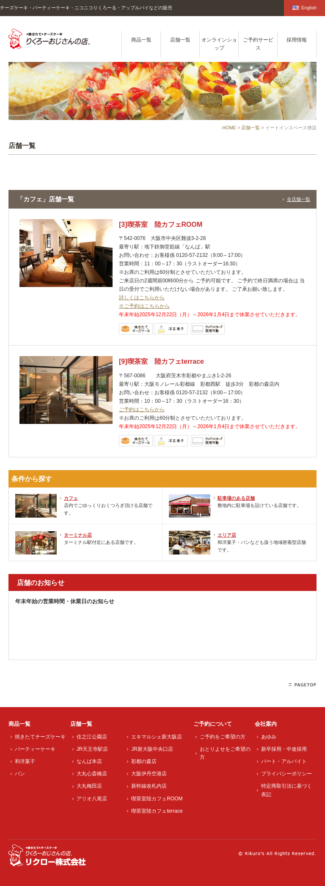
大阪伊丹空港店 (149, 774)
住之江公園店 (92, 737)
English (304, 7)
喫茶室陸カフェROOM (156, 799)
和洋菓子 (25, 761)
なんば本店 (89, 761)
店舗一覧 (180, 40)
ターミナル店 (78, 535)
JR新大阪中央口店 (152, 749)
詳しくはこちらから (142, 298)
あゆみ (268, 737)
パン (20, 774)
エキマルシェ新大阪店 (156, 737)
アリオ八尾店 (92, 799)
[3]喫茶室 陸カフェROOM (160, 224)
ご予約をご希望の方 (222, 737)
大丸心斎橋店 (92, 774)
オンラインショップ (219, 44)
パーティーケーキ (35, 749)
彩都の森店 (144, 761)
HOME (229, 127)
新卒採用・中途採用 (284, 749)
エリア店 (227, 535)
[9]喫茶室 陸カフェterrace (161, 361)
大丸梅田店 (89, 786)
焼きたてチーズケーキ (40, 737)
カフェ (71, 498)
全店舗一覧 (298, 199)
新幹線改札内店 (149, 786)
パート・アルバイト (284, 761)
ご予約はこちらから (142, 409)
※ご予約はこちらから (144, 306)
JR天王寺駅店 (92, 749)
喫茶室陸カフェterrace (156, 811)
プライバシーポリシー (286, 774)
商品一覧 (141, 40)
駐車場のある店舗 (236, 498)
